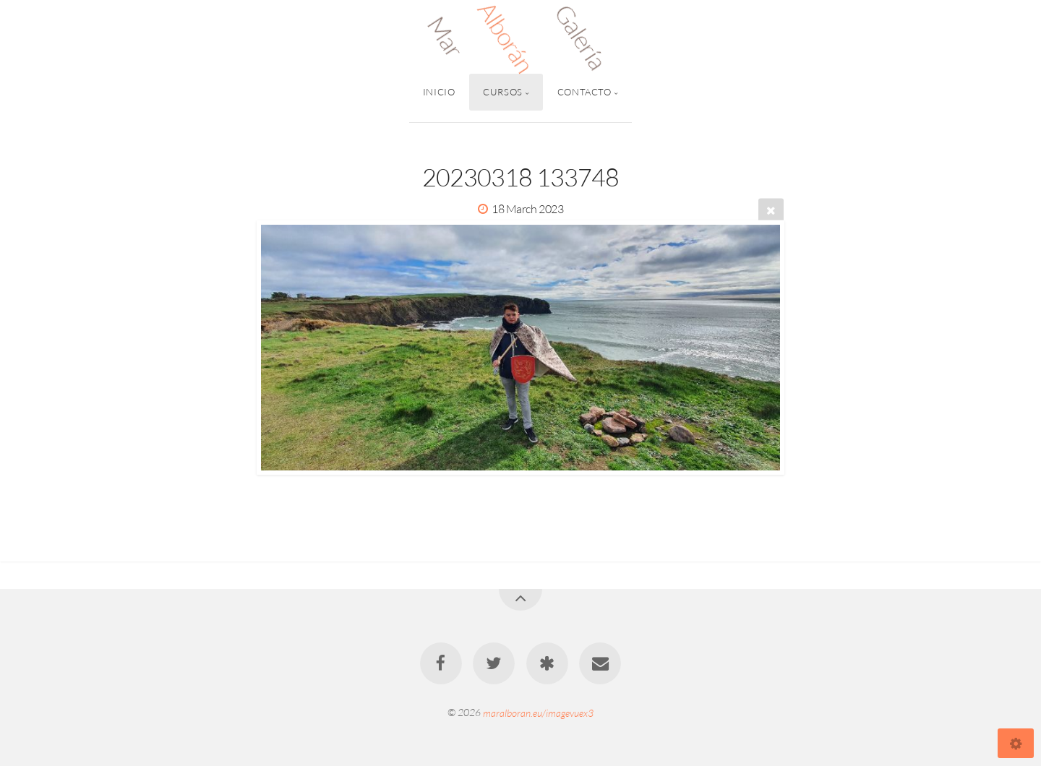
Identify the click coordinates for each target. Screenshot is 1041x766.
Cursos (503, 92)
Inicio (439, 92)
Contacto (584, 92)
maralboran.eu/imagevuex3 (538, 712)
